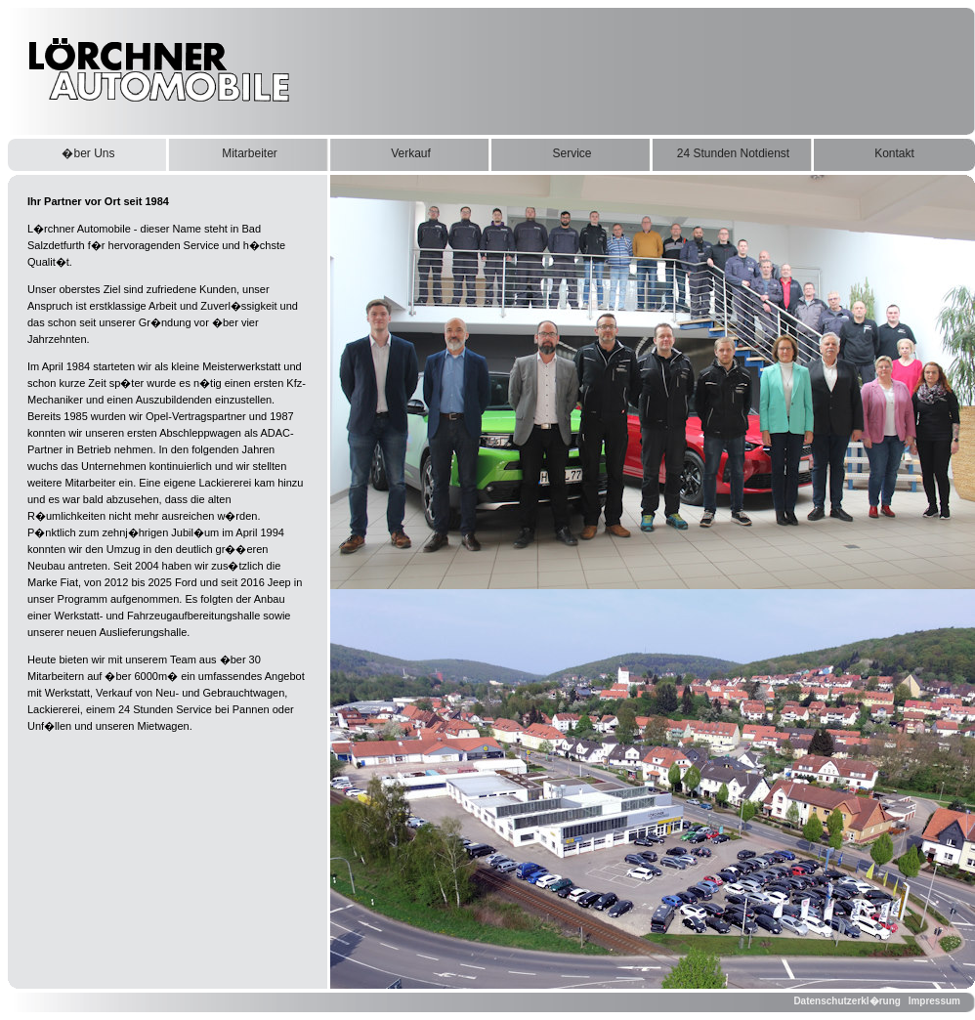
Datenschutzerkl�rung (846, 1001)
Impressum (934, 1001)
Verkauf (411, 153)
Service (571, 153)
